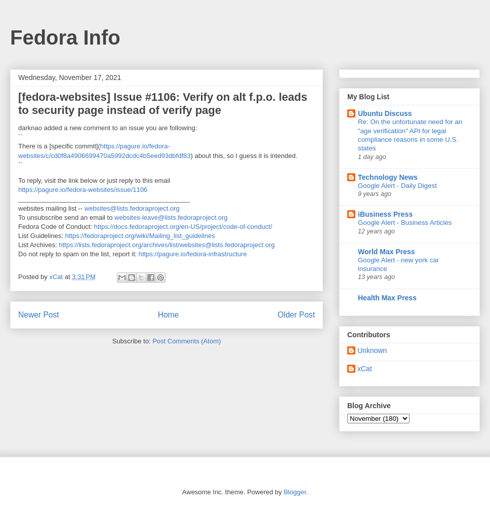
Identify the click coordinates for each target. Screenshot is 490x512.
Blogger (294, 492)
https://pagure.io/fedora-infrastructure (193, 254)
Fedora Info (65, 37)
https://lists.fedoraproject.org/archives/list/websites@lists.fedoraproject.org (167, 245)
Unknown (372, 350)
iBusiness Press (385, 214)
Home (168, 314)
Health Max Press (387, 298)
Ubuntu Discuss (385, 113)
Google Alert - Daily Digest (397, 185)
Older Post (296, 314)
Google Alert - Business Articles (405, 222)
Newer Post (38, 314)
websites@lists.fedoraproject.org (132, 208)
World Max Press (386, 252)
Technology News (388, 177)
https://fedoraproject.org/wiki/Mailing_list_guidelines (140, 236)
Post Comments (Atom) (186, 341)
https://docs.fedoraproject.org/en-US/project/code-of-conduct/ (183, 226)
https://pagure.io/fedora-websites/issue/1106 (82, 189)
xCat (364, 369)
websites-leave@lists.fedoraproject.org (170, 217)
